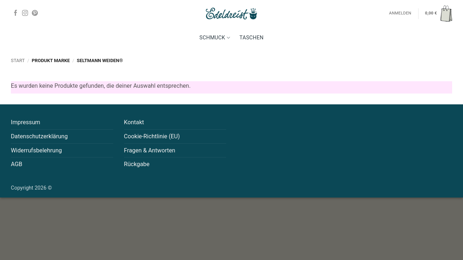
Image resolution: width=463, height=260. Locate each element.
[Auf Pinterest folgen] (35, 13)
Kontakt (134, 122)
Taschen (251, 38)
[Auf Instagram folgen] (25, 13)
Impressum (25, 122)
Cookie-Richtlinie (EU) (152, 136)
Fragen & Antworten (149, 150)
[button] (438, 13)
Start (18, 60)
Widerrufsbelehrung (36, 150)
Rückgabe (137, 164)
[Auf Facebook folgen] (15, 13)
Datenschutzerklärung (39, 136)
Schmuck (214, 37)
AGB (16, 164)
